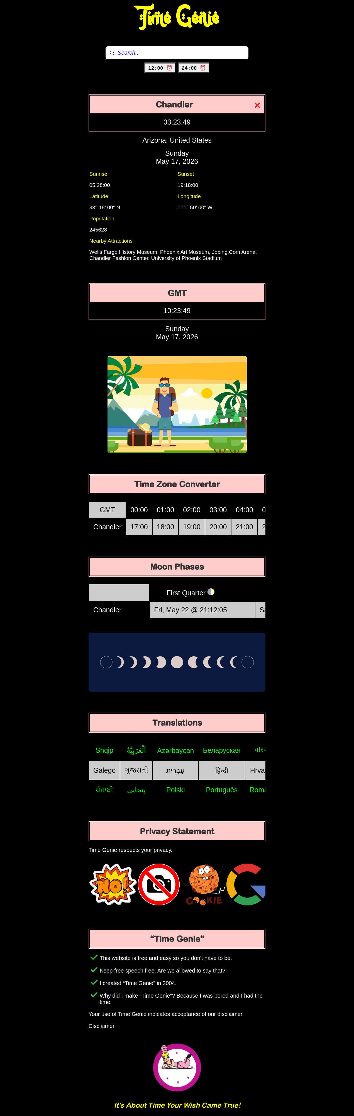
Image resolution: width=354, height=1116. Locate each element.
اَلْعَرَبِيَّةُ (136, 750)
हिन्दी (221, 770)
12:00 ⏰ (160, 68)
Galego (104, 770)
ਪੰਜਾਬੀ (104, 790)
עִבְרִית (175, 770)
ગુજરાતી (136, 770)
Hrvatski (262, 770)
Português (222, 790)
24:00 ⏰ (194, 68)
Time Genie (177, 18)
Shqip (104, 750)
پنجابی (136, 790)
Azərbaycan (175, 750)
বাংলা (263, 750)
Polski (175, 790)
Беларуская (222, 750)
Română (263, 790)
